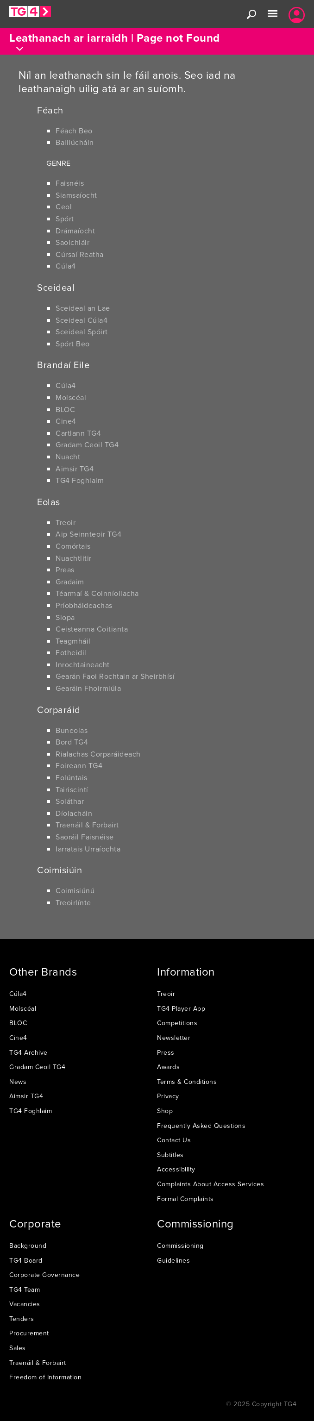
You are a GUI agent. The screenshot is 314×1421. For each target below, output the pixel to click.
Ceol (64, 206)
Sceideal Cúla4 (81, 320)
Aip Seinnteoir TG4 (88, 534)
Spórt (65, 218)
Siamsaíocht (76, 195)
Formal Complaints (185, 1198)
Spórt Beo (73, 343)
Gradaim (70, 581)
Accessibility (176, 1169)
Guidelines (173, 1260)
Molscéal (71, 397)
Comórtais (73, 546)
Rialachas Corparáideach (98, 754)
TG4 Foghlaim (80, 480)
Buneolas (72, 730)
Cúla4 (66, 266)
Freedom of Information (45, 1377)
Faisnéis (70, 183)
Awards (168, 1066)
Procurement (29, 1333)
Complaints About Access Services (210, 1184)
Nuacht (68, 456)
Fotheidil (71, 652)
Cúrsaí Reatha (80, 254)
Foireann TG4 (79, 765)
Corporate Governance (44, 1274)
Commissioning (180, 1245)
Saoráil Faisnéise (85, 837)
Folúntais (72, 777)
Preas (65, 569)
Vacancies (24, 1303)
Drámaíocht (75, 230)
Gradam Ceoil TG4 (87, 444)
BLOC (65, 409)
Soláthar (70, 801)
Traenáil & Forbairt (87, 825)
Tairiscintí (72, 789)
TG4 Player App (181, 1008)
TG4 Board (26, 1260)
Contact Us (174, 1140)
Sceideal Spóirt (82, 331)
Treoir (65, 522)
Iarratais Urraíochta (88, 849)
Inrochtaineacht (83, 664)
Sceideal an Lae (83, 308)
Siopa (65, 617)
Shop (165, 1110)
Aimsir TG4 (75, 468)
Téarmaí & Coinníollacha (97, 593)
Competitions (177, 1022)
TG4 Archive (28, 1052)
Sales (17, 1347)
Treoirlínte (73, 902)
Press (166, 1052)
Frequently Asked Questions (201, 1125)
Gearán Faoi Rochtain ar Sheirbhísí (115, 676)
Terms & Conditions (187, 1081)
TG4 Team (24, 1289)
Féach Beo (74, 130)
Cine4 (66, 421)
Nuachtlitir (74, 558)
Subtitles (170, 1154)
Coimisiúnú (75, 890)
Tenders (21, 1318)
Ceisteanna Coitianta (92, 629)
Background (27, 1245)
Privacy (168, 1096)
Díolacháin (74, 813)
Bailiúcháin (75, 142)
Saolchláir (72, 242)
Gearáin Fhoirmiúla (88, 688)
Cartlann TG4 (78, 433)
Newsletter (173, 1037)
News (17, 1081)
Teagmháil (73, 641)
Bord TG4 (72, 742)
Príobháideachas (84, 605)
